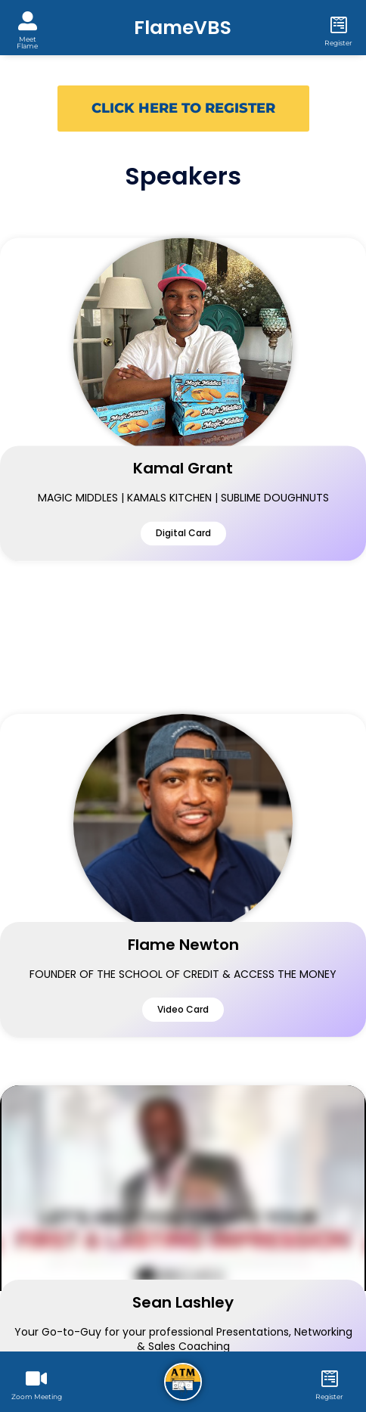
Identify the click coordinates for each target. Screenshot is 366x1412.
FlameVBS (182, 27)
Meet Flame (27, 42)
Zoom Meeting (36, 1396)
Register (338, 43)
